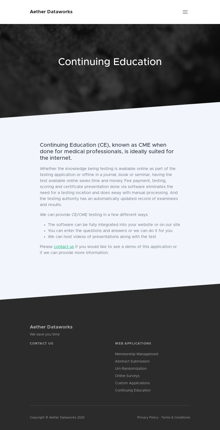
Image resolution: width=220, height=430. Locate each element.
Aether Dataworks (51, 12)
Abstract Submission (132, 361)
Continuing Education (133, 390)
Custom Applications (132, 383)
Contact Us (41, 343)
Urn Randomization (131, 368)
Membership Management (136, 354)
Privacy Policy (147, 417)
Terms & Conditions (175, 417)
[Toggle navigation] (185, 12)
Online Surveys (127, 376)
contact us (64, 247)
